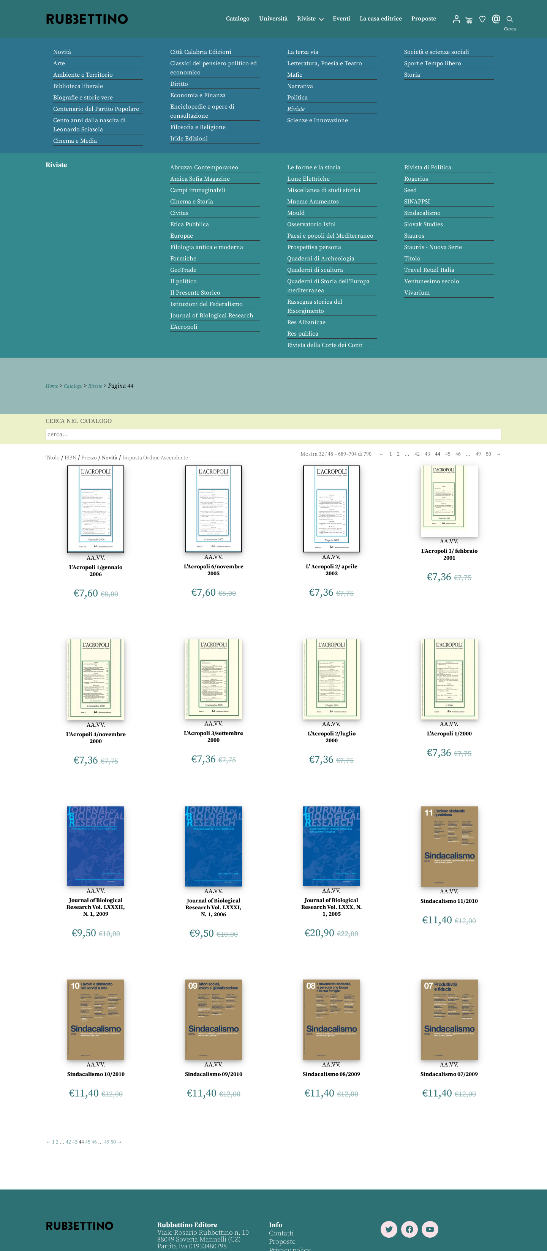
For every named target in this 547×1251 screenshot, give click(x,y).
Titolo (412, 258)
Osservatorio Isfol (311, 224)
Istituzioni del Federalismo (206, 304)
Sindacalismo (422, 213)
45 (448, 454)
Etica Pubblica (189, 224)
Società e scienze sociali (436, 52)
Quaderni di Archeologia (320, 258)
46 (458, 454)
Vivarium (417, 293)
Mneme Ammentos (313, 201)
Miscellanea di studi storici (323, 190)
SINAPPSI (417, 201)
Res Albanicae (306, 322)
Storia (412, 75)
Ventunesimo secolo (431, 281)
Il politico (183, 281)
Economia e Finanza (198, 95)
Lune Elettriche (308, 179)
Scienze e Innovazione (317, 120)
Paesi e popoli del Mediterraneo (330, 236)
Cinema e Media (75, 141)
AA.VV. (96, 558)
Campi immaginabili (198, 190)
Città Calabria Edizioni (200, 52)
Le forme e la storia (313, 167)
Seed (410, 190)
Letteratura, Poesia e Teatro (324, 63)
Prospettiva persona (314, 247)
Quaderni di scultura (315, 270)
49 (478, 454)
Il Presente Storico (195, 293)
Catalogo (238, 18)
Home (53, 386)
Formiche (183, 258)
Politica (297, 97)
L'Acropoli (184, 327)
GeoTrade (183, 270)
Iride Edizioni (189, 138)
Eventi (341, 18)
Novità (62, 52)
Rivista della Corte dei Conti (325, 345)
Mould (296, 213)
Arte (59, 63)
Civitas (179, 213)
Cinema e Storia (191, 201)
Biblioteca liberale (78, 86)
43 (427, 454)
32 (321, 454)
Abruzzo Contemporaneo (204, 167)
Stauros (414, 236)
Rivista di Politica (427, 167)
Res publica (302, 334)
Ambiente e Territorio (83, 75)
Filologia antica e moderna (206, 247)
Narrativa (300, 86)
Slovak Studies (423, 224)
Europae (181, 236)
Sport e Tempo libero (432, 63)
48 (330, 454)
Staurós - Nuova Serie (433, 247)
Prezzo (89, 457)
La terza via (302, 52)
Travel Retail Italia (429, 270)
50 (488, 454)
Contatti (280, 1233)
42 (417, 454)
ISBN (70, 457)
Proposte (423, 18)
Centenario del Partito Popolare (96, 109)
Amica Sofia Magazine (200, 179)
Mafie (294, 75)
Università (273, 18)
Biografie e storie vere (83, 97)
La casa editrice (381, 18)
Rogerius (416, 179)
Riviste (306, 18)
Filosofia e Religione (198, 127)
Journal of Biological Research (211, 315)
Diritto (179, 84)
